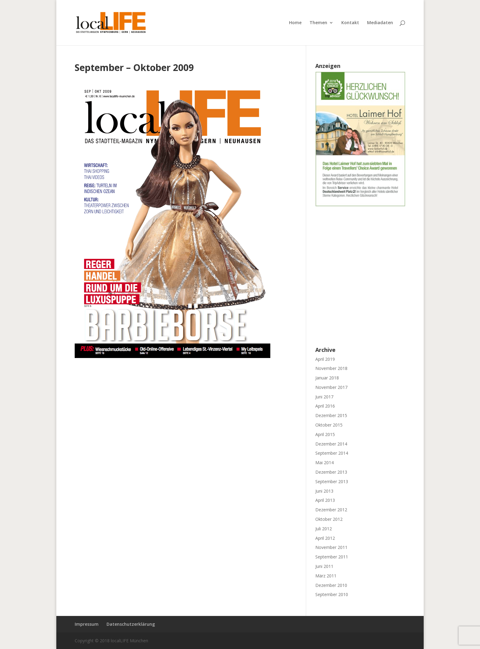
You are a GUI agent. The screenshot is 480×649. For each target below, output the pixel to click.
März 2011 (325, 576)
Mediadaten (380, 23)
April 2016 (325, 406)
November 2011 (331, 547)
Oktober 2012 (329, 519)
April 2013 (325, 500)
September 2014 (331, 453)
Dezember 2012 (331, 510)
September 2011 (331, 557)
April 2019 (325, 359)
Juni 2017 (324, 397)
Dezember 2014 (331, 444)
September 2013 (331, 481)
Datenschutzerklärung (131, 624)
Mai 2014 (324, 462)
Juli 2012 (323, 529)
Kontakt (350, 23)
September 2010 (331, 594)
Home (295, 23)
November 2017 (331, 387)
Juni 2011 (324, 566)
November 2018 (331, 368)
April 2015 (325, 434)
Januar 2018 (327, 378)
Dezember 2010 (331, 585)
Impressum (87, 624)
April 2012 (325, 538)
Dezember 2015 (331, 415)
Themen (318, 23)
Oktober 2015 (329, 425)
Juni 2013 (324, 491)
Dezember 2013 (331, 472)
